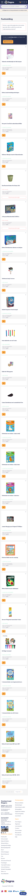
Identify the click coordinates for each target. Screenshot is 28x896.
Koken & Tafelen (5, 841)
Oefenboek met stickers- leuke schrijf (11, 433)
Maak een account (8, 41)
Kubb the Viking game (7, 371)
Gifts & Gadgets (5, 852)
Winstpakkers (18, 809)
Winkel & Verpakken (6, 869)
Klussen (3, 858)
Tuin (2, 856)
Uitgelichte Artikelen (20, 811)
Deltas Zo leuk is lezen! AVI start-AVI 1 (11, 744)
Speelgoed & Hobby (6, 845)
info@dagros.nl (8, 807)
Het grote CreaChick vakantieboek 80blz (12, 123)
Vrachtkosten (18, 834)
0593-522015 (9, 805)
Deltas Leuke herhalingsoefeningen (10, 92)
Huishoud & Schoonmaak (4, 838)
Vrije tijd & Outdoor (6, 865)
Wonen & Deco (4, 843)
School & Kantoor (5, 867)
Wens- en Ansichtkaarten (4, 872)
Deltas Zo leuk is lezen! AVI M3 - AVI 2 (11, 775)
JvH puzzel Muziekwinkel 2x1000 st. (10, 216)
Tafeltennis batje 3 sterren (8, 278)
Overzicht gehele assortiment (19, 814)
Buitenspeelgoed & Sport (5, 848)
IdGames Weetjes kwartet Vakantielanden (12, 154)
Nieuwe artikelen (19, 802)
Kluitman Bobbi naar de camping (10, 557)
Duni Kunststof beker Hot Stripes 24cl (11, 185)
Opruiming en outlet (20, 807)
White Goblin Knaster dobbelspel (10, 588)
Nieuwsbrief (18, 832)
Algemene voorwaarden (18, 825)
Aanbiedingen (18, 805)
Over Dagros (18, 821)
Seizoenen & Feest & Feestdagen (6, 861)
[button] (4, 73)
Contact (17, 828)
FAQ (16, 837)
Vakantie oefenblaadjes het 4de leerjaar (12, 61)
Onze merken (18, 830)
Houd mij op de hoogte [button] (14, 197)
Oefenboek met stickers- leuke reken (11, 464)
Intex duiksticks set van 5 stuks (9, 340)
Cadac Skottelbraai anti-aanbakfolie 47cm (12, 402)
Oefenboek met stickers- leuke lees (10, 495)
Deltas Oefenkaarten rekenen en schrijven (12, 247)
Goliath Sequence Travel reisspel (10, 309)
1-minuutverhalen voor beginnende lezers (12, 682)
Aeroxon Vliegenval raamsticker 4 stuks (11, 619)
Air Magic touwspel (6, 651)
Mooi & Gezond (5, 854)
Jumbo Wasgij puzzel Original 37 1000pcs (12, 526)
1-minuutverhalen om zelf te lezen (10, 713)
